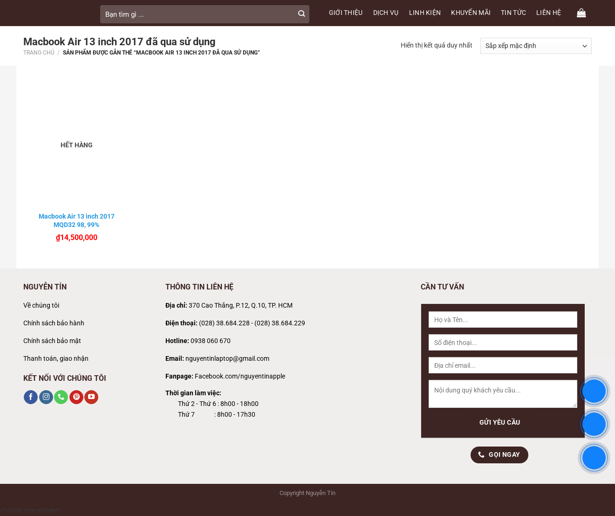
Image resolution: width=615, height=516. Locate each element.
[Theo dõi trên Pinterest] (76, 397)
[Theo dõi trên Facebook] (31, 397)
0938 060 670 (211, 341)
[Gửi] (301, 14)
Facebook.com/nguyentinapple (240, 376)
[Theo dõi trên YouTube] (91, 397)
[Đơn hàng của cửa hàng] (536, 46)
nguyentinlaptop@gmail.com (227, 359)
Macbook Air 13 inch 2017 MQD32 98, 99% (77, 220)
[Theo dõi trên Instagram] (46, 397)
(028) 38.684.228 (224, 323)
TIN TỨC (513, 13)
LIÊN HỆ (548, 13)
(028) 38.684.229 (279, 323)
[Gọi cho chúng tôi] (61, 397)
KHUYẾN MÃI (471, 13)
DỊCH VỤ (386, 13)
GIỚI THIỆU (346, 13)
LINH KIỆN (425, 13)
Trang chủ (39, 52)
